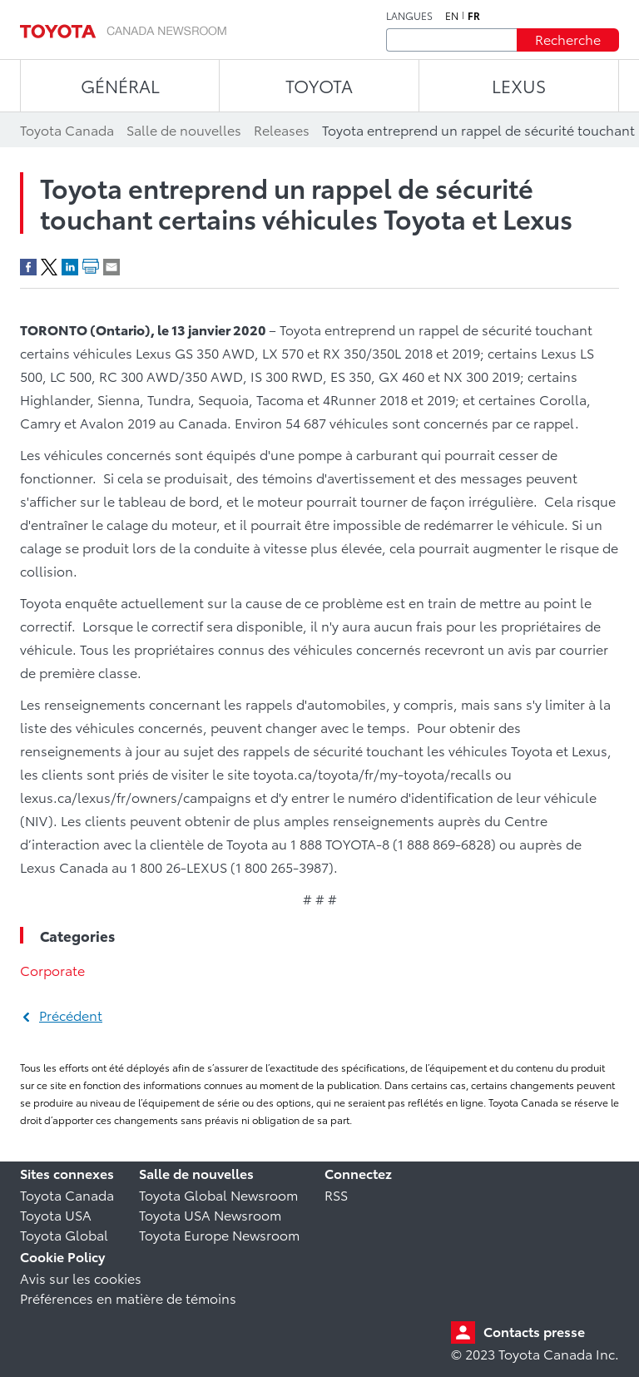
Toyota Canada (67, 1194)
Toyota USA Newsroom (210, 1214)
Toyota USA (56, 1214)
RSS (336, 1194)
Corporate (52, 969)
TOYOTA (319, 85)
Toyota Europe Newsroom (219, 1234)
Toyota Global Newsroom (218, 1194)
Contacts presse (534, 1330)
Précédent (70, 1014)
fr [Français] (474, 16)
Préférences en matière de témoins (128, 1297)
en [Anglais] (451, 16)
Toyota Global (64, 1234)
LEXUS (519, 85)
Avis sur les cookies (80, 1277)
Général (120, 85)
